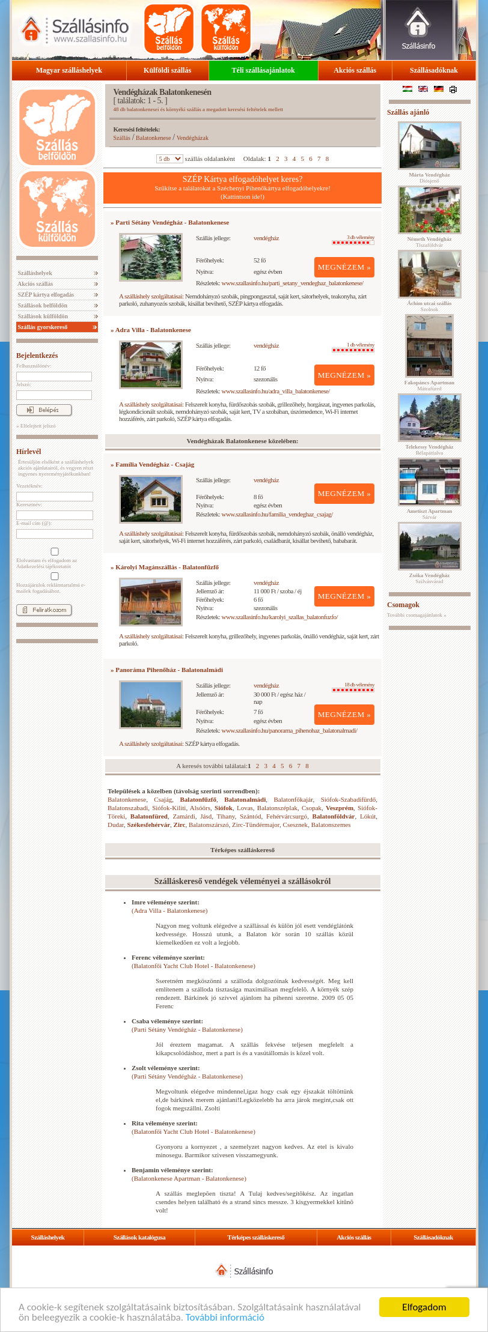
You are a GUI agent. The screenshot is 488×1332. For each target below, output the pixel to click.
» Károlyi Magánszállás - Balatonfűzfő (165, 567)
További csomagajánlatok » (417, 615)
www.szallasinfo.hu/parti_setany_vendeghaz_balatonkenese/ (293, 282)
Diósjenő (429, 178)
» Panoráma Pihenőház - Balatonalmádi (167, 669)
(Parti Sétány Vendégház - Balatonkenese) (187, 1029)
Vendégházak (193, 138)
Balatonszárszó (209, 824)
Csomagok (403, 605)
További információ (225, 1318)
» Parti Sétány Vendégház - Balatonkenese (170, 222)
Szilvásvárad (429, 578)
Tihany (225, 816)
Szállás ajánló (408, 112)
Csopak (312, 807)
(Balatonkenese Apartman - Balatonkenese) (189, 1178)
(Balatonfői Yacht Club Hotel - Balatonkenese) (193, 965)
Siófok (224, 807)
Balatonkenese (153, 138)
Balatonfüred (149, 816)
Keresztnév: (29, 504)
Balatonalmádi (245, 799)
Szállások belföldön (41, 305)
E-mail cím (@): (34, 523)
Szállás (122, 138)
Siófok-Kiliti (169, 807)
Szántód (250, 816)
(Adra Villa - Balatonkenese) (170, 910)
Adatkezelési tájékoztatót (43, 566)
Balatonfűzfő (198, 799)
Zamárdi (183, 816)
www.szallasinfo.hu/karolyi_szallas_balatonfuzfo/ (280, 616)
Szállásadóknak (434, 70)
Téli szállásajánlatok (263, 70)
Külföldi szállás (167, 70)
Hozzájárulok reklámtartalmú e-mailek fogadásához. (53, 583)
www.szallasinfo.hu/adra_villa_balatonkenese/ (276, 391)
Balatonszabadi (128, 807)
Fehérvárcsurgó (286, 816)
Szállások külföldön (42, 316)
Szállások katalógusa (140, 1237)
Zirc (180, 824)
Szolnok (429, 306)
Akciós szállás (355, 70)
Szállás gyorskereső (41, 327)
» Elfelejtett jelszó (35, 426)
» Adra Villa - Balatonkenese (151, 329)
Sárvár (430, 514)
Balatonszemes (331, 824)
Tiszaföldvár (429, 242)
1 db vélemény (353, 347)
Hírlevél (28, 451)
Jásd (206, 816)
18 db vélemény (353, 687)
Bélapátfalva (430, 450)
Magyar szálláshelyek (69, 70)
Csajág (163, 799)
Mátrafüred (429, 386)
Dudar (116, 824)
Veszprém (339, 807)
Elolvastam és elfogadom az (53, 558)
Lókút (368, 816)
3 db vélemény (353, 239)
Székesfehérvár (148, 824)
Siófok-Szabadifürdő (348, 799)
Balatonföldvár (334, 816)
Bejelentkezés (37, 355)
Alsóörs (200, 807)
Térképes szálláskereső (255, 1237)
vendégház (266, 237)
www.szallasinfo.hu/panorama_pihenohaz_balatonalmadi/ (290, 730)
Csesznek (295, 824)
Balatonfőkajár (293, 799)
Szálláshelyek (34, 273)
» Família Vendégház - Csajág (152, 464)
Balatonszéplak (277, 807)
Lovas (245, 807)
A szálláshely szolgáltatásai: (151, 296)
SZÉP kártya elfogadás (45, 294)
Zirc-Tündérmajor (255, 824)
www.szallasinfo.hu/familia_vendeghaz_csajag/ (277, 514)
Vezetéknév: (29, 486)
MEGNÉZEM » (344, 266)
